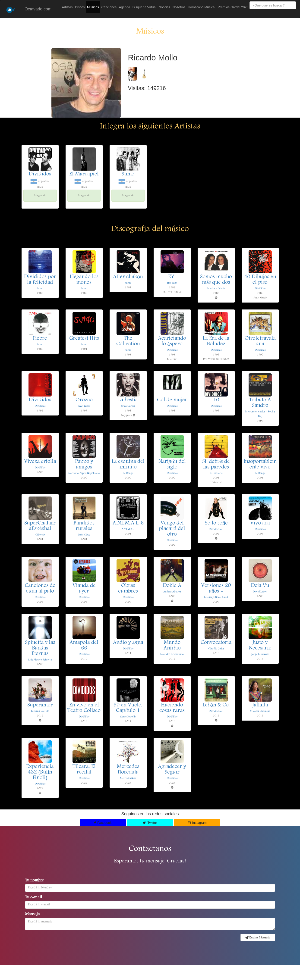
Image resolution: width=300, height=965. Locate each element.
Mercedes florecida (128, 769)
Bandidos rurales (84, 526)
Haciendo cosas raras (172, 708)
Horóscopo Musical (201, 7)
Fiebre (40, 338)
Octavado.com (38, 9)
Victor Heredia (128, 716)
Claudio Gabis (216, 648)
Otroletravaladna (260, 341)
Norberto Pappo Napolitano (84, 473)
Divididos (40, 174)
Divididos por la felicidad (40, 280)
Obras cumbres (128, 588)
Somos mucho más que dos (216, 280)
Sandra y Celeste (216, 288)
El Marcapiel (84, 174)
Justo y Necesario (260, 645)
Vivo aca (260, 523)
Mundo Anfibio (172, 645)
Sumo (128, 174)
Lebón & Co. (216, 705)
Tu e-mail (33, 898)
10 (216, 400)
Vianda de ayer (84, 588)
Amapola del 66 (83, 645)
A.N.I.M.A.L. (128, 529)
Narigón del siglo (172, 464)
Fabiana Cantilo (40, 711)
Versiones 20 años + (216, 588)
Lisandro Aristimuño (172, 654)
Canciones (109, 7)
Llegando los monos (84, 280)
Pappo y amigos (84, 464)
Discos (80, 7)
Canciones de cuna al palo (40, 588)
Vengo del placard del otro (172, 529)
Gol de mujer (172, 400)
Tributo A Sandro (260, 403)
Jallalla (260, 705)
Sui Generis (216, 473)
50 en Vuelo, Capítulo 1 (128, 708)
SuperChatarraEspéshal (40, 526)
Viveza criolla (40, 461)
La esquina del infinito (128, 464)
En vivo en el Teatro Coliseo (84, 708)
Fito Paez (172, 283)
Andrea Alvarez (172, 591)
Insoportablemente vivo (260, 464)
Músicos (93, 7)
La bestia (128, 400)
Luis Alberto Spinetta (40, 660)
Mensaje (32, 914)
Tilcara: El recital (84, 769)
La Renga (128, 473)
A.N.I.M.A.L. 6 (128, 523)
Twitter (150, 822)
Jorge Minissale (260, 654)
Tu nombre (34, 881)
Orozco (84, 400)
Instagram (197, 822)
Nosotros (179, 7)
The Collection (128, 341)
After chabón (128, 277)
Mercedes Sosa (128, 778)
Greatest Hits (84, 338)
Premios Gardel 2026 (233, 7)
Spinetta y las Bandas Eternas (40, 648)
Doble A (172, 585)
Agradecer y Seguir (172, 769)
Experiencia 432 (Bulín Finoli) (40, 772)
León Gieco (84, 406)
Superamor (40, 705)
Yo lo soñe (216, 523)
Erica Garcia (128, 406)
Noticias (164, 7)
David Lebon (216, 529)
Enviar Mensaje (257, 938)
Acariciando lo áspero (172, 341)
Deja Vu (260, 585)
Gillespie (40, 535)
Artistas (67, 7)
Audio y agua (128, 642)
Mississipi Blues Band (216, 597)
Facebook (103, 822)
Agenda (124, 7)
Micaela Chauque (260, 711)
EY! (172, 277)
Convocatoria (216, 642)
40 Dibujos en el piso (260, 280)
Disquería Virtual (144, 7)
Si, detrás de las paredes (216, 464)
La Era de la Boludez (216, 341)
